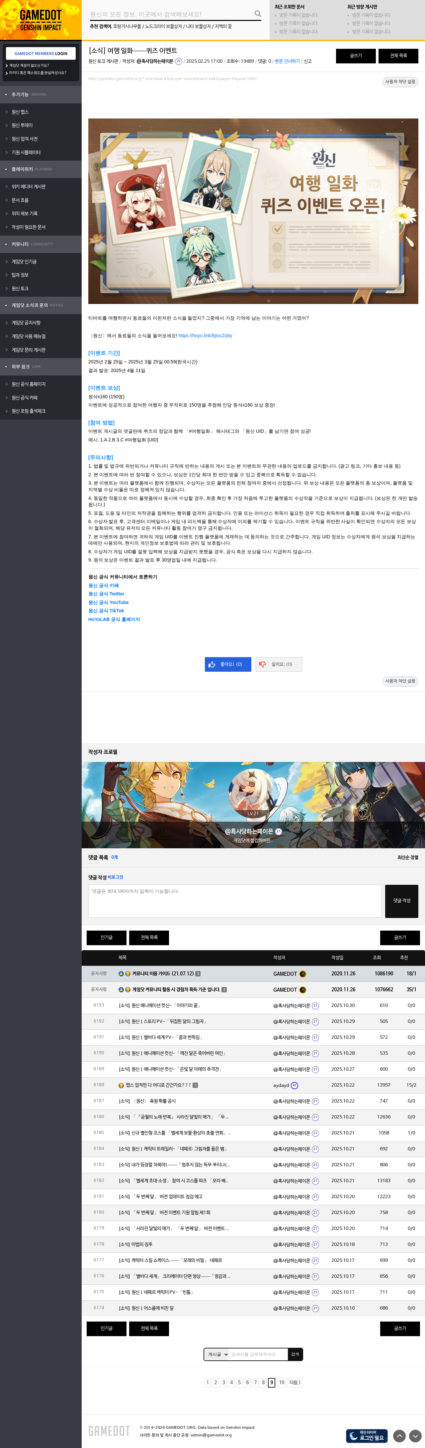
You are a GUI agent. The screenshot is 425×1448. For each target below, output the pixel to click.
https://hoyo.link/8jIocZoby (205, 335)
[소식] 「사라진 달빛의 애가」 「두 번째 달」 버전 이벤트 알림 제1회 (175, 1228)
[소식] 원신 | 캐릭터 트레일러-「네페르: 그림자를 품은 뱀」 (174, 1149)
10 (281, 1382)
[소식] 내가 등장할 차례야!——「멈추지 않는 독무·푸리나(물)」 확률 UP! (175, 1165)
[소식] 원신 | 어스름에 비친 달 (146, 1308)
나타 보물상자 (198, 26)
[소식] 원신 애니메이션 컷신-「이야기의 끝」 (160, 1005)
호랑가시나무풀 (127, 26)
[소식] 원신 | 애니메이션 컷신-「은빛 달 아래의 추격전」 (171, 1069)
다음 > (295, 1382)
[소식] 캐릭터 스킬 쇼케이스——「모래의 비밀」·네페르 (170, 1260)
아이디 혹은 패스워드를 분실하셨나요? (38, 73)
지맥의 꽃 (223, 26)
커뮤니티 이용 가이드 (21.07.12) (163, 973)
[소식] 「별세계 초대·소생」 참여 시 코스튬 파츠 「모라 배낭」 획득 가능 (175, 1181)
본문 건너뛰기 (287, 61)
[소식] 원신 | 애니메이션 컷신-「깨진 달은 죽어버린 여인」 (173, 1053)
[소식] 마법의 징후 (135, 1244)
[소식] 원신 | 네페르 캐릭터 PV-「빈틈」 (157, 1292)
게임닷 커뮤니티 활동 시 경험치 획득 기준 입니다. (176, 989)
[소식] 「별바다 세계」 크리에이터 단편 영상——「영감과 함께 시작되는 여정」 (175, 1276)
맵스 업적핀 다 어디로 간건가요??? (159, 1085)
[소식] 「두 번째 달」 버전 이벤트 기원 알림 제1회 (164, 1212)
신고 (308, 61)
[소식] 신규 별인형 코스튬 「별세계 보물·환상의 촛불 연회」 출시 (175, 1133)
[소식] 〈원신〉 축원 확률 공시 (147, 1101)
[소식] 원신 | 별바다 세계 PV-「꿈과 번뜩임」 (161, 1037)
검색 (295, 1354)
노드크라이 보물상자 (163, 26)
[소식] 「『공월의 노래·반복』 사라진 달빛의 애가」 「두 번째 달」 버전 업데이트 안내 (175, 1117)
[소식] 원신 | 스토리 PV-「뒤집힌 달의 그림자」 (163, 1021)
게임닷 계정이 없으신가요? (29, 66)
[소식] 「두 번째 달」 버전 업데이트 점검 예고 (161, 1196)
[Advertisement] (253, 102)
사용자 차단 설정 (400, 82)
